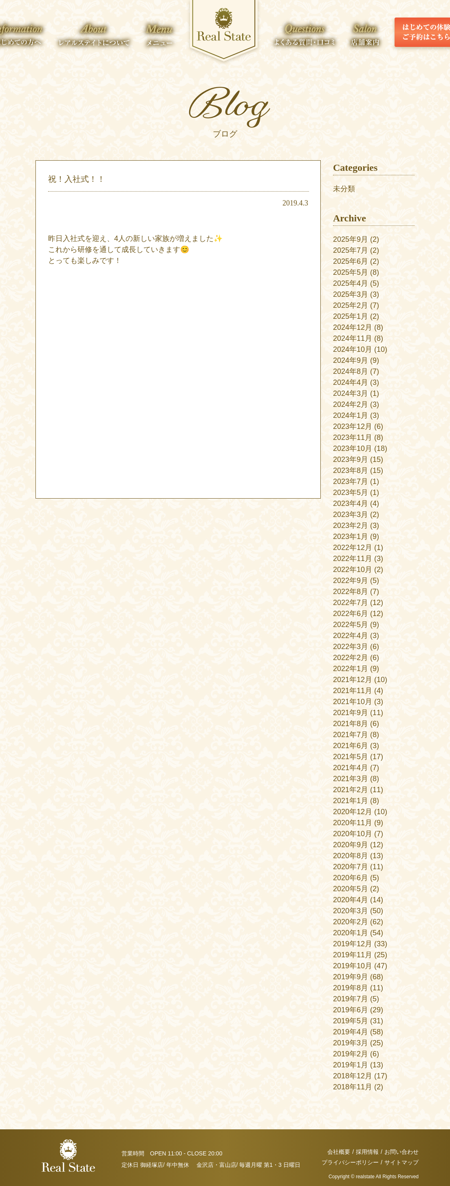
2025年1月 (350, 316)
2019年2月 (350, 1054)
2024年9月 (350, 360)
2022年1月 (350, 669)
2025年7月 (350, 250)
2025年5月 (350, 272)
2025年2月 (350, 305)
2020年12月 (352, 812)
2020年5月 (350, 889)
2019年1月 (350, 1065)
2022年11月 (352, 558)
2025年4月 (350, 283)
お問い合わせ (401, 1151)
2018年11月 (352, 1087)
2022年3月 (350, 647)
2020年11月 (352, 823)
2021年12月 (352, 680)
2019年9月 (350, 977)
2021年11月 (352, 691)
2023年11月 (352, 437)
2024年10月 (352, 349)
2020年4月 (350, 900)
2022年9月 (350, 580)
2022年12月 (352, 547)
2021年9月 (350, 713)
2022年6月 (350, 614)
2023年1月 (350, 536)
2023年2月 (350, 525)
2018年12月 (352, 1076)
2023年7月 (350, 481)
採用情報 (367, 1151)
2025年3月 (350, 294)
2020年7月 (350, 867)
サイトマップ (401, 1162)
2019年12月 (352, 944)
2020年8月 (350, 856)
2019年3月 (350, 1043)
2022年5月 (350, 625)
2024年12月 (352, 327)
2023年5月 (350, 492)
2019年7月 (350, 999)
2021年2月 (350, 790)
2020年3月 (350, 911)
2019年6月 (350, 1010)
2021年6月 (350, 746)
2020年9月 (350, 845)
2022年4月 (350, 636)
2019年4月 (350, 1032)
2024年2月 (350, 404)
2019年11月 (352, 955)
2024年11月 (352, 338)
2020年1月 (350, 933)
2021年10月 (352, 702)
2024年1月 (350, 415)
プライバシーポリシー (350, 1162)
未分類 (344, 189)
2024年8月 (350, 371)
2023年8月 (350, 470)
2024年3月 (350, 393)
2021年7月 (350, 735)
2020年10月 (352, 834)
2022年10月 (352, 569)
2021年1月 (350, 801)
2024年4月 (350, 382)
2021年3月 (350, 779)
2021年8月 (350, 724)
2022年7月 (350, 603)
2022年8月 (350, 591)
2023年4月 (350, 503)
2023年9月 (350, 459)
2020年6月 (350, 878)
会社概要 (338, 1151)
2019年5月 (350, 1021)
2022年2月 (350, 658)
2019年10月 (352, 966)
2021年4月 (350, 768)
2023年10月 (352, 448)
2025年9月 (350, 239)
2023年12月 (352, 426)
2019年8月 (350, 988)
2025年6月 (350, 261)
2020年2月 (350, 922)
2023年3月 (350, 514)
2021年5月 (350, 757)
